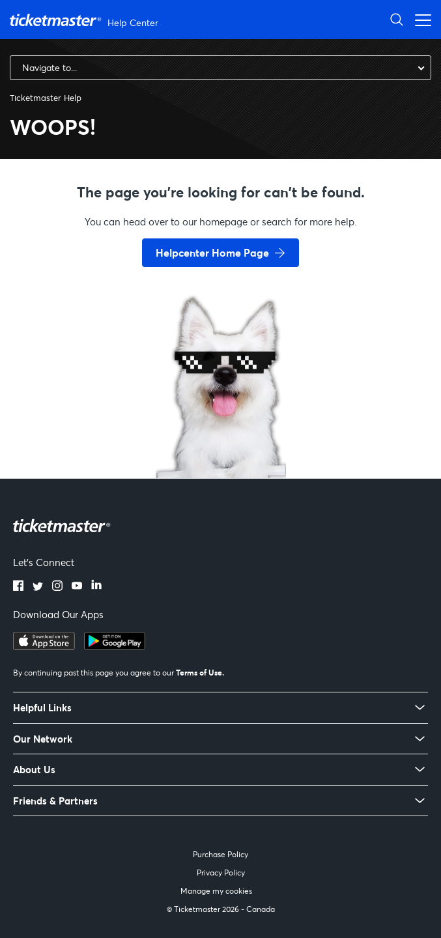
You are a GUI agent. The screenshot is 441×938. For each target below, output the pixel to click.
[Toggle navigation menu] (419, 19)
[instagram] (57, 586)
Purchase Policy (220, 854)
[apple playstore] (44, 646)
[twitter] (38, 586)
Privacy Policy (221, 872)
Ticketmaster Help (45, 98)
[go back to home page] (221, 431)
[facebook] (18, 586)
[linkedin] (96, 586)
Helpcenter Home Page (212, 252)
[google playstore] (114, 646)
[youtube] (77, 586)
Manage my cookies (216, 891)
